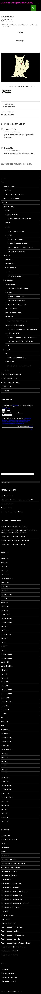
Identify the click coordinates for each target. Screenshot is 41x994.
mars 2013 (4, 678)
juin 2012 (4, 714)
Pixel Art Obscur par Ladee (17, 358)
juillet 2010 (5, 805)
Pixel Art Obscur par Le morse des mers (14, 891)
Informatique (5, 835)
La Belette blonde (11, 309)
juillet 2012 (5, 710)
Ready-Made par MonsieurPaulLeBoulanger (23, 329)
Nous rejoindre (6, 386)
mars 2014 (4, 650)
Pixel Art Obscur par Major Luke (12, 895)
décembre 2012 (6, 690)
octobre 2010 (5, 793)
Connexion (5, 969)
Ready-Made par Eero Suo (16, 300)
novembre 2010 (6, 789)
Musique (4, 851)
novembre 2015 (6, 622)
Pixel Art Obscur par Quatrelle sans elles (22, 337)
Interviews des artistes (9, 378)
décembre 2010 (6, 785)
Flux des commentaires (9, 977)
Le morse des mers (11, 215)
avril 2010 (4, 817)
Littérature (5, 847)
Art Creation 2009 (20, 113)
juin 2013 (4, 670)
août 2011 (4, 753)
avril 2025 (4, 563)
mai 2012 (4, 718)
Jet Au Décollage (22, 526)
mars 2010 (4, 821)
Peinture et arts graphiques (13, 194)
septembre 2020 (6, 578)
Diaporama (5, 390)
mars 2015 (4, 630)
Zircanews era (8, 255)
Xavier (7, 345)
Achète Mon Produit (18, 536)
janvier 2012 (5, 734)
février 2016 (5, 610)
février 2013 (5, 682)
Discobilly (8, 259)
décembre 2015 (6, 618)
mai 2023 (4, 570)
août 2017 (4, 590)
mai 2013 (4, 674)
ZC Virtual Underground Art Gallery (17, 2)
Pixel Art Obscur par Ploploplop (19, 366)
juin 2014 (4, 638)
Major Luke (9, 317)
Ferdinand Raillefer (7, 540)
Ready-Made (7, 190)
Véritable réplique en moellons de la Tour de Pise (17, 500)
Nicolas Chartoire (10, 148)
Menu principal (38, 2)
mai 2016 (4, 598)
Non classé (5, 855)
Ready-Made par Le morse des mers (19, 219)
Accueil (3, 178)
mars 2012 (4, 726)
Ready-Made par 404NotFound (18, 288)
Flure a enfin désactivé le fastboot (12, 512)
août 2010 (4, 801)
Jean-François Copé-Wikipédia (15, 304)
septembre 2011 (6, 749)
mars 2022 (4, 574)
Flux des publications (8, 973)
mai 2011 (4, 765)
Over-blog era (8, 280)
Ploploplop (9, 362)
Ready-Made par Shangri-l (16, 251)
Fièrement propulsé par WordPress (11, 991)
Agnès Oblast (6, 530)
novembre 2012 (6, 694)
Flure (7, 210)
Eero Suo (8, 292)
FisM (6, 370)
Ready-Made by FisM (8, 923)
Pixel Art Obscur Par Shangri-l (18, 243)
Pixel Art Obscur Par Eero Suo (18, 296)
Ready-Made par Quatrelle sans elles (20, 341)
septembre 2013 (6, 666)
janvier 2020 (5, 586)
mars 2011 (4, 773)
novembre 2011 (6, 741)
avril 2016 (4, 602)
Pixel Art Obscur (7, 17)
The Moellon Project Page (10, 382)
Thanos (8, 227)
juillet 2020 (5, 582)
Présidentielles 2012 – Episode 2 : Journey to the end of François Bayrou (19, 531)
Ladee (7, 353)
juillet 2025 (5, 559)
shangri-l (4, 536)
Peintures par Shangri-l (16, 239)
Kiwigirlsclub (10, 264)
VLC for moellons (7, 496)
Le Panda (8, 223)
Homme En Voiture (20, 105)
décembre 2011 (6, 737)
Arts (2, 182)
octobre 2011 (5, 745)
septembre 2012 (6, 702)
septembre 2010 (6, 797)
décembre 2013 (6, 654)
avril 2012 (4, 722)
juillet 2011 (5, 757)
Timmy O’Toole (10, 268)
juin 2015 (4, 626)
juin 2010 (4, 809)
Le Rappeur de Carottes (13, 313)
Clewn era (6, 349)
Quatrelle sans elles (12, 333)
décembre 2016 (6, 594)
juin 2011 (4, 761)
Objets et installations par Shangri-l (20, 247)
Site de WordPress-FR (8, 981)
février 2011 (5, 777)
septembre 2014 (6, 634)
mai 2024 (4, 566)
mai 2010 (4, 813)
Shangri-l (8, 235)
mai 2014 (4, 642)
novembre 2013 (6, 658)
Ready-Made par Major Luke (17, 321)
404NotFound (10, 284)
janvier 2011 (5, 781)
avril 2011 (4, 769)
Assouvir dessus (6, 508)
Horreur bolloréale (7, 504)
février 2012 (5, 730)
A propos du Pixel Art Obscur (11, 374)
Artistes (4, 202)
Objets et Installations (11, 198)
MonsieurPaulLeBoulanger (15, 325)
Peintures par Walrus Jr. (16, 276)
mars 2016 (4, 606)
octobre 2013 (5, 662)
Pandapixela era (8, 206)
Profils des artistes (7, 915)
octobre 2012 (5, 698)
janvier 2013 (5, 686)
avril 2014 (4, 646)
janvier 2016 (5, 614)
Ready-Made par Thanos (16, 231)
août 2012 (4, 706)
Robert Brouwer (6, 526)
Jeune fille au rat (23, 540)
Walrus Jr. (8, 272)
